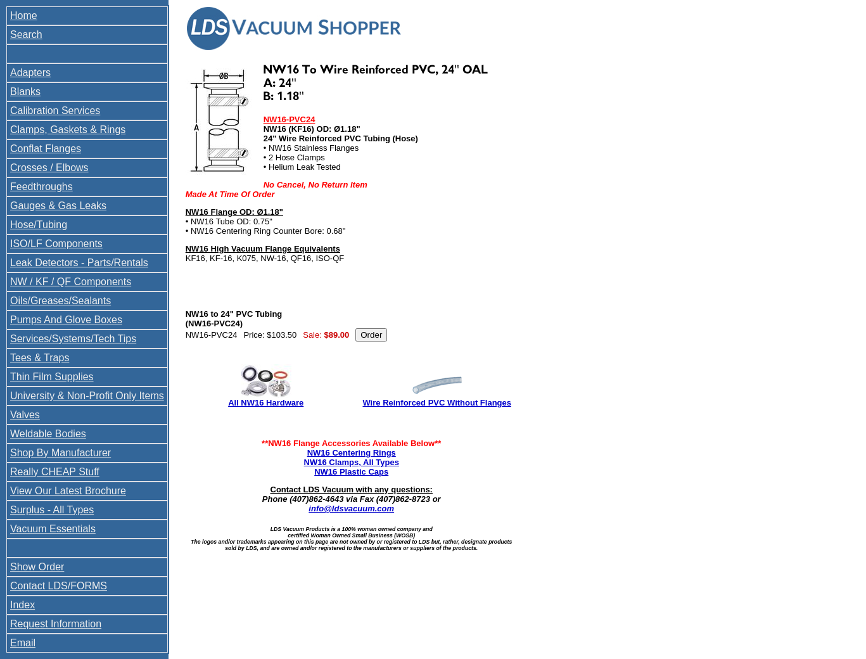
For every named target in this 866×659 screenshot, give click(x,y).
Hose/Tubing (38, 224)
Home (23, 15)
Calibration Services (55, 110)
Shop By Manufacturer (60, 452)
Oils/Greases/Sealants (60, 300)
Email (22, 642)
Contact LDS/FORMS (58, 585)
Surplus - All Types (52, 509)
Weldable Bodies (48, 433)
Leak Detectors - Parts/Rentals (79, 262)
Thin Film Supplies (52, 376)
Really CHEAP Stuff (54, 471)
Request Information (55, 623)
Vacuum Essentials (53, 528)
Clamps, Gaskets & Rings (67, 129)
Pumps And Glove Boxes (66, 319)
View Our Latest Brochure (68, 490)
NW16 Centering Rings (351, 452)
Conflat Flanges (45, 148)
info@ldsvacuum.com (351, 508)
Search (26, 34)
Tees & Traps (39, 357)
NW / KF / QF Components (70, 281)
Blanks (25, 91)
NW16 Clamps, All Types (351, 462)
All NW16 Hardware (265, 402)
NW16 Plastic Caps (351, 472)
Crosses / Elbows (49, 167)
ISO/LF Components (56, 243)
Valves (25, 414)
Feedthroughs (41, 186)
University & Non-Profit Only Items (87, 395)
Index (22, 604)
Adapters (30, 72)
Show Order (37, 566)
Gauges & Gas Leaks (58, 205)
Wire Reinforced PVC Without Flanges (436, 402)
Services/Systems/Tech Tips (73, 338)
